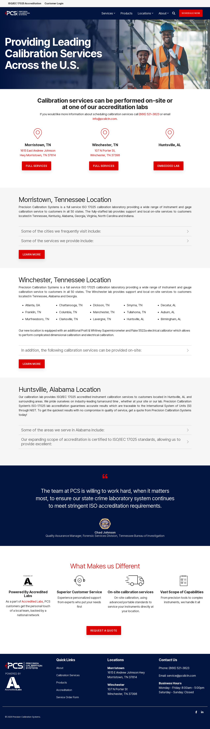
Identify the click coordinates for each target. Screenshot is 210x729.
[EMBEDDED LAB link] (169, 165)
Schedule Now (191, 13)
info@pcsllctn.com (104, 118)
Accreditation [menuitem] (64, 689)
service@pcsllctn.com (181, 675)
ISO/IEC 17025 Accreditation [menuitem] (24, 3)
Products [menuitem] (61, 681)
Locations (145, 13)
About (164, 13)
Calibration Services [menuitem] (68, 674)
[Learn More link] (32, 253)
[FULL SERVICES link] (36, 165)
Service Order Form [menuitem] (67, 696)
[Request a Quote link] (103, 630)
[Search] (174, 13)
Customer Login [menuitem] (54, 3)
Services (108, 13)
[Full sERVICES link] (103, 165)
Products (126, 13)
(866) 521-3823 (149, 114)
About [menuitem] (59, 667)
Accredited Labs (32, 601)
